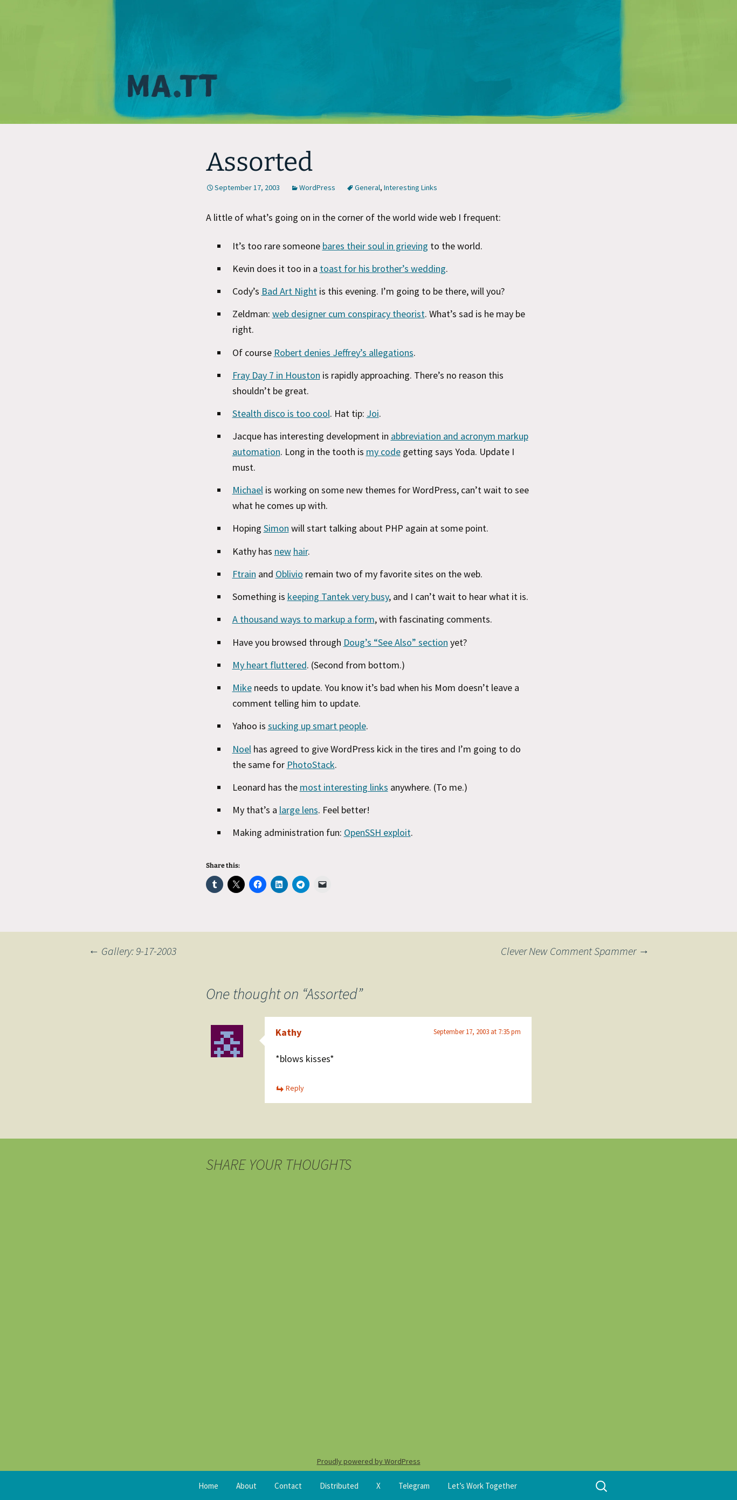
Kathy (288, 1032)
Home (208, 1486)
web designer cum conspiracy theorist (348, 314)
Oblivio (289, 574)
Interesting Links (410, 187)
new (282, 551)
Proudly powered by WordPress (369, 1461)
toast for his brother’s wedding (383, 268)
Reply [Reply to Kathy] (295, 1088)
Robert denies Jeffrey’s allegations (344, 352)
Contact (288, 1486)
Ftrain (244, 574)
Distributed (339, 1486)
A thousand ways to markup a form (303, 619)
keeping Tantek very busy (338, 596)
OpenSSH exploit (377, 832)
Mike (242, 687)
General (367, 187)
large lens (298, 810)
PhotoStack (311, 764)
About (246, 1486)
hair (300, 551)
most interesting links (344, 787)
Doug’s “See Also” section (395, 642)
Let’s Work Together (482, 1486)
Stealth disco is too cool (281, 413)
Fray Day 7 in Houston (276, 375)
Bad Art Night (289, 291)
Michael (247, 490)
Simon (276, 528)
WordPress (317, 187)
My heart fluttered (269, 665)
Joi (373, 413)
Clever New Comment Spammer (575, 951)
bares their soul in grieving (375, 246)
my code (383, 451)
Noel (241, 749)
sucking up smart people (317, 726)
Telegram (414, 1486)
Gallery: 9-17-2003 (132, 951)
